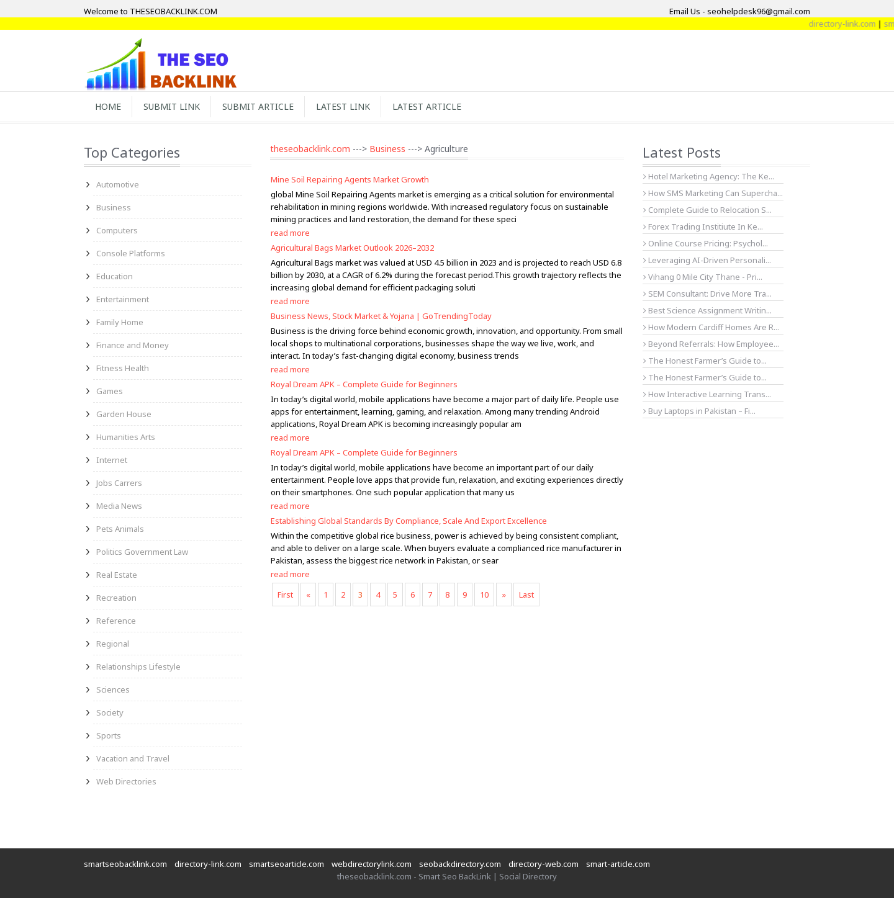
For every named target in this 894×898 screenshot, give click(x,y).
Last (526, 594)
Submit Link (171, 106)
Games (109, 391)
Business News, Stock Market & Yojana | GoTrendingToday (381, 315)
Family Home (119, 322)
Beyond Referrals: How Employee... (711, 343)
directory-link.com (208, 863)
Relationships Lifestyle (138, 666)
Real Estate (116, 574)
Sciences (113, 689)
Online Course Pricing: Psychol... (705, 243)
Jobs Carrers (119, 482)
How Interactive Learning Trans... (707, 394)
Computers (117, 230)
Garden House (123, 414)
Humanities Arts (125, 436)
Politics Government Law (142, 551)
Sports (108, 735)
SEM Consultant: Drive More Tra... (707, 293)
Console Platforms (130, 253)
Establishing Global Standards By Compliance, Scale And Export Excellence (409, 520)
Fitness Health (122, 368)
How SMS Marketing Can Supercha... (713, 193)
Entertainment (122, 299)
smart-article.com (618, 863)
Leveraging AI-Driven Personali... (707, 260)
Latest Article (426, 106)
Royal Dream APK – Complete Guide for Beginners (364, 384)
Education (114, 276)
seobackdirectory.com (460, 863)
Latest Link (343, 106)
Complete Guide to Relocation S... (707, 209)
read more (290, 232)
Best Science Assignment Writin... (707, 310)
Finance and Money (132, 345)
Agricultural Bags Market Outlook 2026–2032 (352, 247)
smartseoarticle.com (286, 863)
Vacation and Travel (132, 758)
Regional (112, 643)
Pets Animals (120, 528)
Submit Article (258, 106)
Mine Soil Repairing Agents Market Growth (350, 179)
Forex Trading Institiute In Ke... (703, 226)
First (285, 594)
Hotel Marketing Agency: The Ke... (708, 176)
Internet (111, 459)
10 (484, 594)
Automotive (117, 184)
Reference (116, 620)
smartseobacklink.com (125, 863)
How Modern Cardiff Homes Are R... (711, 327)
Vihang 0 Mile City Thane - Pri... (702, 276)
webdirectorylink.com (372, 863)
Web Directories (126, 781)
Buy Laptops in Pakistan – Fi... (699, 410)
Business (113, 207)
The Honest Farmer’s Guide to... (705, 360)
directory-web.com (543, 863)
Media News (119, 505)
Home (108, 106)
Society (110, 712)
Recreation (116, 597)
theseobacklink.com (310, 149)
